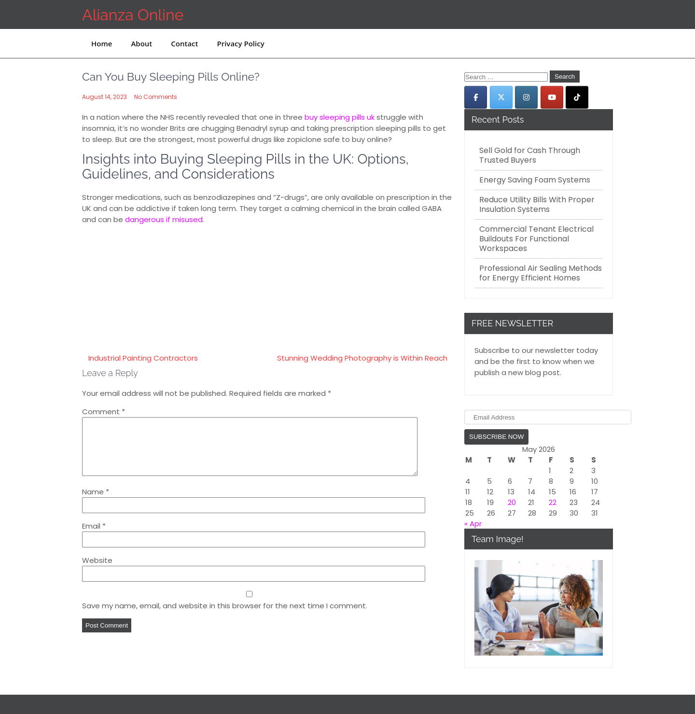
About (141, 43)
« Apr (473, 523)
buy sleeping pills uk (340, 117)
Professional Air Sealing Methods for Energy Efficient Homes (540, 273)
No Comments (155, 97)
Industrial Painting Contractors (143, 358)
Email (94, 537)
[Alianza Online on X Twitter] (501, 97)
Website (97, 572)
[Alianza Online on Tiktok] (577, 97)
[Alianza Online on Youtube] (552, 97)
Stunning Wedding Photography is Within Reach (362, 358)
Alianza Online (132, 15)
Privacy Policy (240, 43)
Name (95, 503)
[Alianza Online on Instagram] (526, 97)
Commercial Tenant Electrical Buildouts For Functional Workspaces (536, 238)
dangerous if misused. (164, 219)
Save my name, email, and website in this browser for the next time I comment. (224, 617)
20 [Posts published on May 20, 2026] (512, 502)
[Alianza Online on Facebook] (475, 97)
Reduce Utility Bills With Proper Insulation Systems (537, 204)
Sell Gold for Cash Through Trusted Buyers (529, 155)
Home (101, 43)
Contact (184, 43)
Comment (103, 411)
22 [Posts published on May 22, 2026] (552, 502)
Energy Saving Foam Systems (534, 180)
